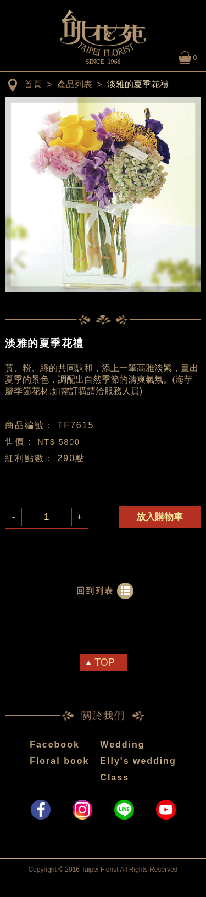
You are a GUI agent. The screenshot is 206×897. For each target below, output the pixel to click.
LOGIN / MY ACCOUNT (165, 55)
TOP (104, 662)
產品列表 (74, 84)
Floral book (59, 761)
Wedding (122, 744)
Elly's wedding (138, 761)
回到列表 (95, 590)
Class (114, 777)
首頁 (33, 84)
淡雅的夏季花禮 (138, 84)
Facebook (55, 744)
